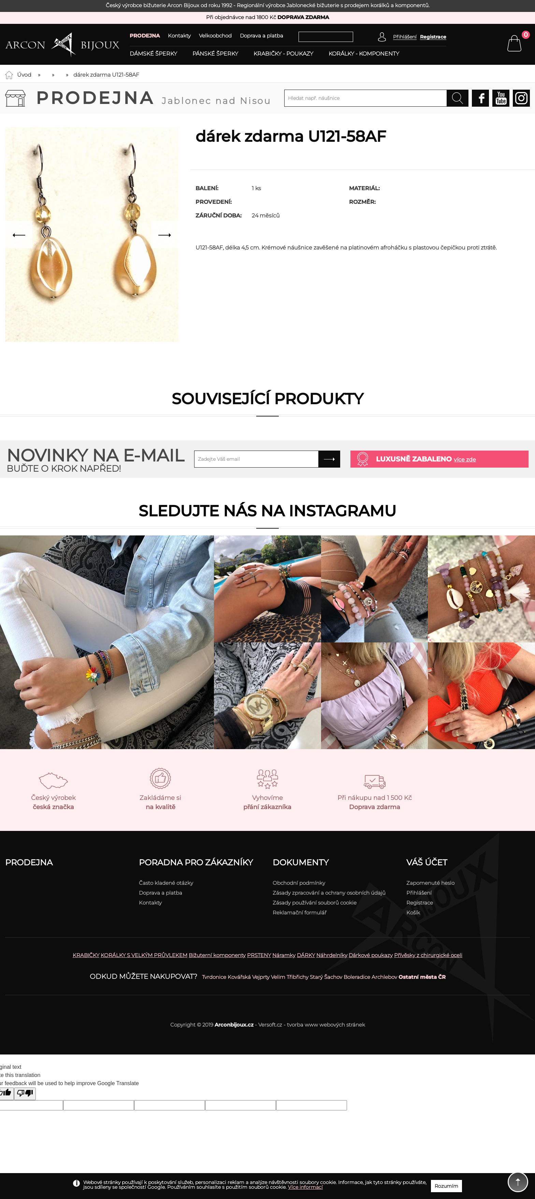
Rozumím (446, 1186)
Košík (413, 912)
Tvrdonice (214, 977)
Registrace (433, 37)
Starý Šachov (326, 977)
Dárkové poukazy (371, 955)
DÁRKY (306, 955)
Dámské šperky (153, 54)
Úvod (24, 75)
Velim (278, 977)
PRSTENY (259, 955)
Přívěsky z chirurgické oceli (428, 955)
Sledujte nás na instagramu (267, 510)
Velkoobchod (215, 35)
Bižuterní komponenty (217, 955)
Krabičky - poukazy (283, 54)
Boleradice (357, 977)
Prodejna (153, 98)
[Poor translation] (25, 1094)
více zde (465, 459)
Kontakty (179, 35)
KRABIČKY (86, 955)
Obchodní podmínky (299, 883)
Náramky (283, 955)
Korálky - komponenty (364, 54)
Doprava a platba (261, 35)
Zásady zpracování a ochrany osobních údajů (329, 893)
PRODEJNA (145, 35)
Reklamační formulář (300, 912)
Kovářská (239, 977)
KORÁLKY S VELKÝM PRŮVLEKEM (144, 955)
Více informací (305, 1187)
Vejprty (261, 977)
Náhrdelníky (331, 955)
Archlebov (384, 977)
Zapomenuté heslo (430, 883)
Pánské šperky (215, 54)
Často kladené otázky (166, 883)
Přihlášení (419, 893)
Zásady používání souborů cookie (315, 902)
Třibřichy (297, 977)
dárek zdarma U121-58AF (106, 75)
